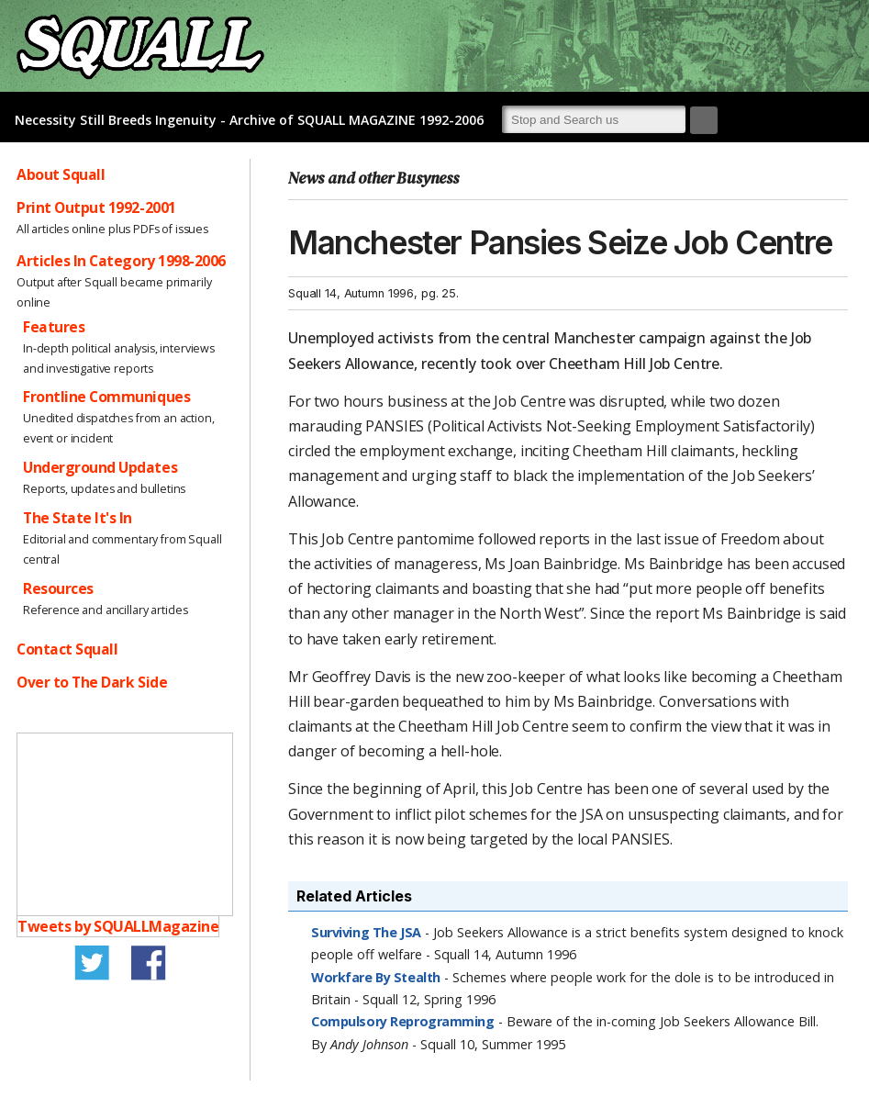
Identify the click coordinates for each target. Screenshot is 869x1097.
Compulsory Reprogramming (403, 1021)
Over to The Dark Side (92, 682)
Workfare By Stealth (375, 977)
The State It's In (77, 518)
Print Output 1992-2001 (96, 207)
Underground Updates (100, 467)
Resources (58, 588)
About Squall (61, 174)
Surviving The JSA (366, 932)
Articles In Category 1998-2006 (121, 261)
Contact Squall (67, 649)
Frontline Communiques (106, 396)
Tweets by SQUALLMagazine (117, 926)
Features (53, 327)
